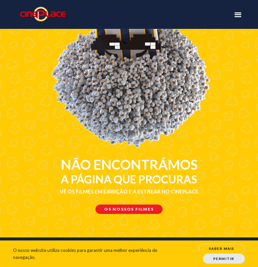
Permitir (223, 259)
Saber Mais (221, 249)
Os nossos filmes (129, 209)
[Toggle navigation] (238, 14)
